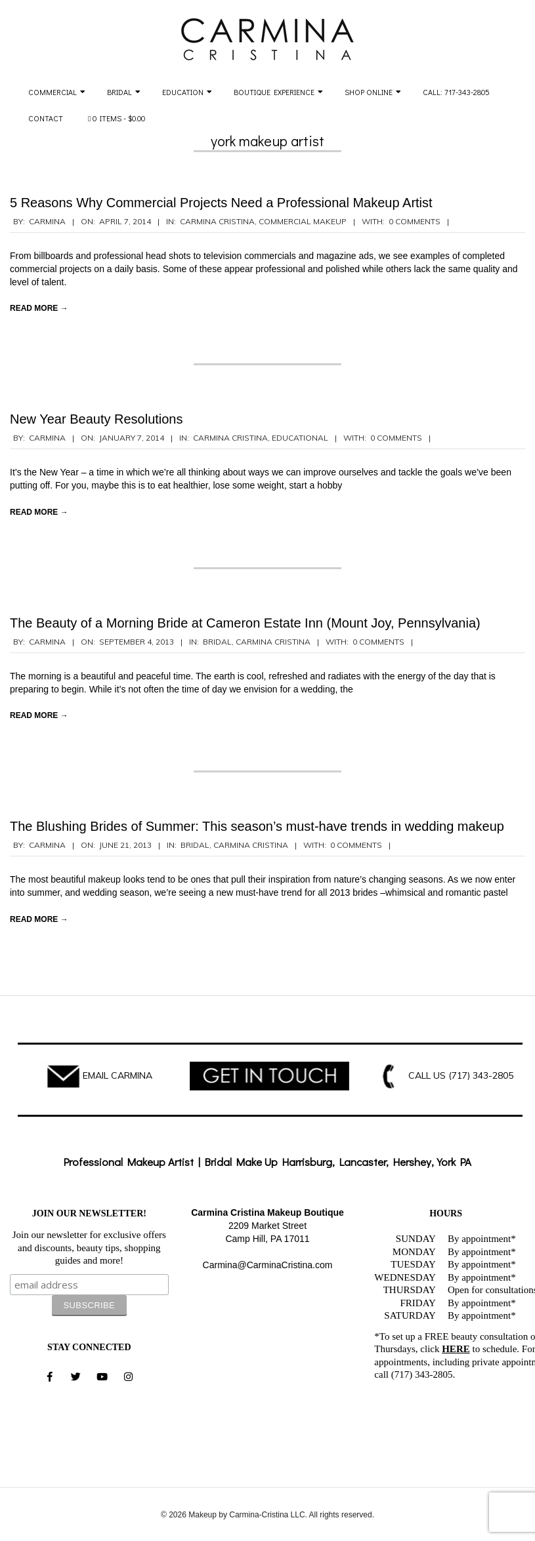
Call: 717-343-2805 (456, 92)
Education (182, 92)
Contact (45, 118)
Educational (300, 438)
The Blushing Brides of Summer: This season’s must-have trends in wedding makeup (257, 826)
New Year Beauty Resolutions (96, 419)
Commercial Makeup (303, 221)
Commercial (52, 92)
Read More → (39, 308)
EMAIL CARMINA (117, 1075)
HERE (456, 1349)
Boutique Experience (274, 92)
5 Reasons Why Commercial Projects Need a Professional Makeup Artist (221, 202)
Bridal (119, 92)
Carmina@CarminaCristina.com (268, 1265)
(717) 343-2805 (480, 1075)
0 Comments (414, 221)
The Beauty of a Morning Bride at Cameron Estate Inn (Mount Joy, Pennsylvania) (245, 623)
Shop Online (369, 92)
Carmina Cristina (217, 221)
